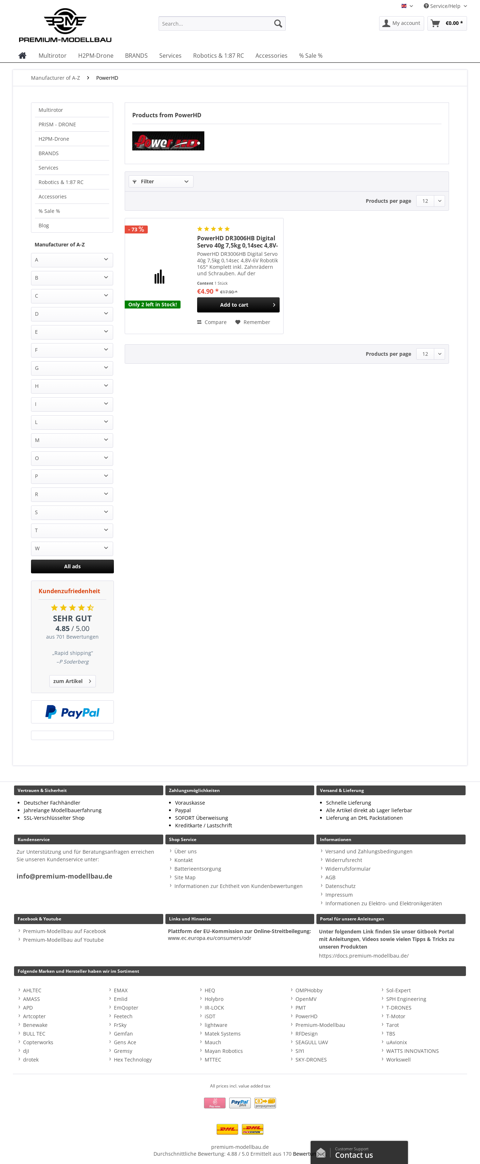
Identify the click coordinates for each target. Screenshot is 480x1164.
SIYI (299, 1050)
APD (28, 1007)
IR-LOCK (214, 1007)
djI (26, 1050)
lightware (216, 1024)
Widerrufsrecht (343, 860)
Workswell (398, 1059)
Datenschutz (340, 886)
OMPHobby (309, 990)
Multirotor (51, 109)
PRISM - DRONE (57, 124)
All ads (72, 566)
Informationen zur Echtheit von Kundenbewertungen (238, 886)
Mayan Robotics (224, 1050)
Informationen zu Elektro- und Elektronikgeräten (383, 903)
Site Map (185, 877)
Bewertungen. (310, 1153)
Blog (44, 225)
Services (48, 167)
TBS (390, 1033)
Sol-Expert (398, 990)
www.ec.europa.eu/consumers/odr (210, 938)
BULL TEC (34, 1033)
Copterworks (38, 1042)
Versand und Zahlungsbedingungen (369, 851)
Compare (212, 322)
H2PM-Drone (54, 138)
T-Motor (395, 1016)
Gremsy (123, 1050)
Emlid (121, 998)
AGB (330, 877)
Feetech (123, 1016)
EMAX (121, 990)
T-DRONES (399, 1007)
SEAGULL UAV (311, 1042)
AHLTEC (32, 990)
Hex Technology (133, 1059)
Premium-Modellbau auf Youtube (63, 939)
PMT (300, 1007)
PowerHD (306, 1016)
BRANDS (49, 153)
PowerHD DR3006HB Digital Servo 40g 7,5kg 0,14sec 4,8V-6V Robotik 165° (237, 242)
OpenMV (305, 998)
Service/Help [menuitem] (443, 6)
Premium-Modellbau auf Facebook (64, 931)
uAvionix (396, 1042)
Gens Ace (125, 1042)
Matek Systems (223, 1033)
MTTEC (213, 1059)
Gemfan (123, 1033)
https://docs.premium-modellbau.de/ (364, 955)
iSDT (210, 1016)
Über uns (185, 851)
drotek (31, 1059)
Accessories (53, 196)
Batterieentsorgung (197, 868)
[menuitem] (222, 27)
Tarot (392, 1024)
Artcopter (34, 1016)
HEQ (210, 990)
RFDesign (306, 1033)
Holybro (214, 998)
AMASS (31, 998)
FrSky (120, 1024)
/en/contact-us (323, 1151)
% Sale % (49, 210)
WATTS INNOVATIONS (412, 1050)
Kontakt (183, 860)
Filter (143, 181)
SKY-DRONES (311, 1059)
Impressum (339, 894)
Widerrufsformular (348, 868)
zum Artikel (72, 679)
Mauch (213, 1042)
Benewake (35, 1024)
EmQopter (126, 1007)
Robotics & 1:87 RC (61, 182)
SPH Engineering (406, 998)
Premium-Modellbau (320, 1024)
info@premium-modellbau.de (64, 876)
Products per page (388, 200)
